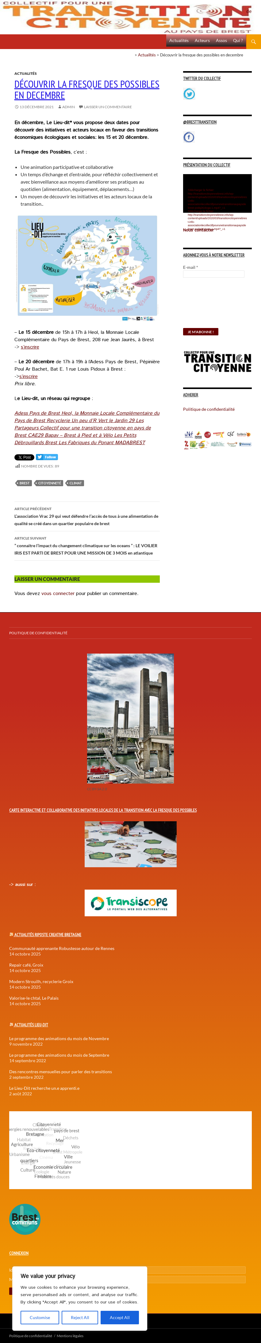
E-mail (190, 267)
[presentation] (208, 306)
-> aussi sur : (22, 885)
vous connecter (58, 593)
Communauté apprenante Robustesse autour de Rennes (61, 948)
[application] (217, 193)
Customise (40, 1317)
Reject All (80, 1317)
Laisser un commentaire (108, 107)
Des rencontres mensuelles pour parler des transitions (60, 1071)
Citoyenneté (49, 483)
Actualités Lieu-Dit (31, 1025)
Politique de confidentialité (253, 8)
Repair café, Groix (26, 964)
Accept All (120, 1317)
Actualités (179, 40)
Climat (76, 483)
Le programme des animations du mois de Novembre (59, 1038)
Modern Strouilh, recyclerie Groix (41, 981)
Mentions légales (70, 1335)
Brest (25, 483)
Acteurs (202, 40)
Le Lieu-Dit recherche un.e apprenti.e (44, 1088)
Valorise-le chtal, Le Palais (34, 998)
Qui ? (238, 40)
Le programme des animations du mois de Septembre (59, 1055)
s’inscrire (30, 347)
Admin (68, 107)
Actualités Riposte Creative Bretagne (47, 934)
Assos (221, 40)
